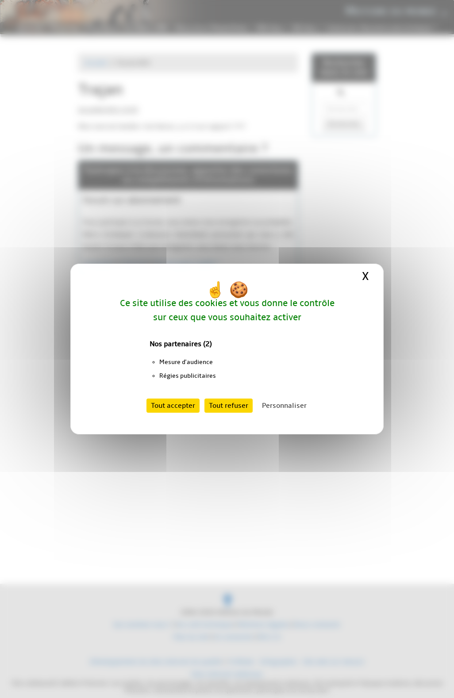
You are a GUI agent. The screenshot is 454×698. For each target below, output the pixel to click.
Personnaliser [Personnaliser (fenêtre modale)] (284, 405)
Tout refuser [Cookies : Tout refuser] (228, 405)
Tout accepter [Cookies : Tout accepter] (173, 405)
